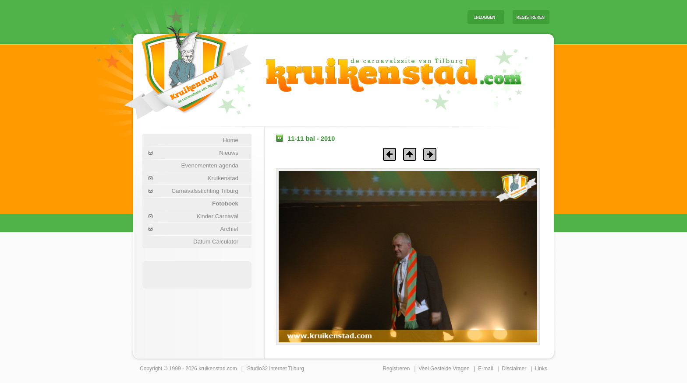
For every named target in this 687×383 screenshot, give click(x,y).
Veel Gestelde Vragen (443, 369)
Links (541, 369)
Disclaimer (514, 369)
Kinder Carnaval (217, 216)
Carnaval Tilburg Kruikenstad (173, 69)
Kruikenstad (223, 178)
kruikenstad (211, 369)
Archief (229, 229)
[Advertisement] (351, 16)
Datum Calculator (215, 241)
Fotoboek (225, 203)
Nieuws (228, 153)
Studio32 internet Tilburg (275, 369)
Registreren (396, 369)
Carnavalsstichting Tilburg (204, 191)
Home (230, 140)
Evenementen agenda (209, 165)
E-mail (485, 369)
